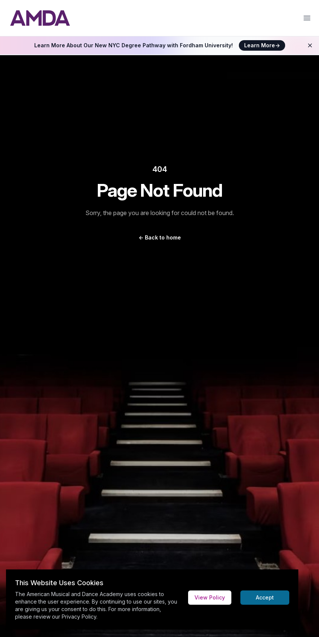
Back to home (159, 237)
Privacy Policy (79, 616)
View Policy (209, 597)
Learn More (262, 45)
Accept (265, 597)
